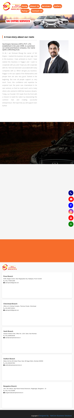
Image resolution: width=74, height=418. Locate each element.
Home (24, 6)
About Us (34, 6)
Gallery (57, 6)
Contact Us (37, 11)
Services (46, 6)
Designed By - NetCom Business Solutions (55, 416)
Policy (25, 11)
